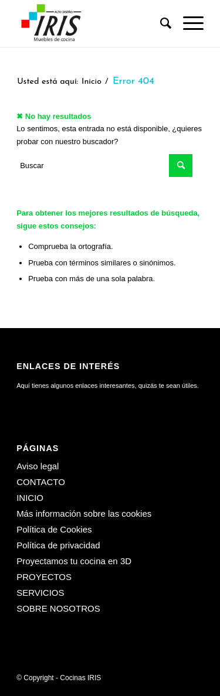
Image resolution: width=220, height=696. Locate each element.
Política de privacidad (58, 545)
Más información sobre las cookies (83, 513)
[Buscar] (159, 23)
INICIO (29, 498)
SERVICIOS (40, 593)
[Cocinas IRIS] (91, 23)
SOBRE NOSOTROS (58, 608)
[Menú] (187, 23)
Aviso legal (37, 466)
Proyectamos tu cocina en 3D (73, 561)
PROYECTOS (44, 577)
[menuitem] (159, 23)
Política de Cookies (54, 529)
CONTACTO (40, 482)
